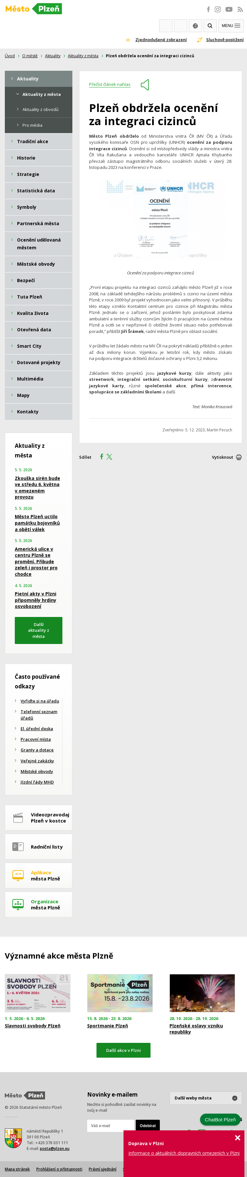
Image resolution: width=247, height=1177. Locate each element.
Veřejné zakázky (37, 761)
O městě (30, 56)
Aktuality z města (83, 56)
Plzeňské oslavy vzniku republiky (196, 1028)
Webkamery (165, 25)
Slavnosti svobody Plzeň (32, 1026)
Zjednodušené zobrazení (161, 39)
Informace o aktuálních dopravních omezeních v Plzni (184, 1153)
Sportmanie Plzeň (107, 1026)
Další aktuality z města (38, 630)
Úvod (10, 56)
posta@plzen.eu (54, 1148)
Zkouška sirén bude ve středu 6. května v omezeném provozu (37, 487)
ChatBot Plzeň (220, 1119)
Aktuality (52, 56)
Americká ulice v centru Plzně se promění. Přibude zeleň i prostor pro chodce (36, 561)
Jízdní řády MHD (37, 782)
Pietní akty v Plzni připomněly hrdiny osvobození (35, 600)
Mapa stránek (17, 1169)
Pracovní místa (36, 739)
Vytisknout (222, 457)
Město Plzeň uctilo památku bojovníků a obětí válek (37, 522)
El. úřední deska (37, 728)
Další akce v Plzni (123, 1050)
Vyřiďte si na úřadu (40, 701)
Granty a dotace (37, 750)
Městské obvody (37, 771)
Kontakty (180, 25)
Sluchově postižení (225, 39)
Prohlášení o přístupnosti (59, 1169)
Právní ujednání (102, 1169)
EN (195, 26)
